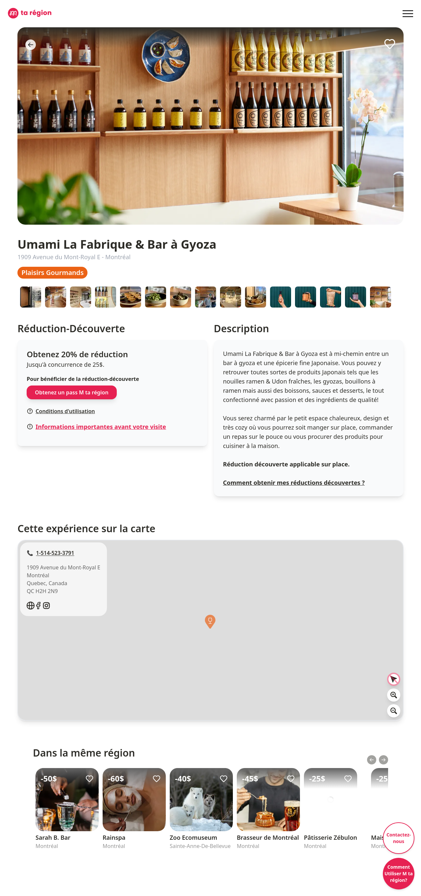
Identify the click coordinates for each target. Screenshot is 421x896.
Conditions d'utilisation (61, 411)
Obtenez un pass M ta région (71, 392)
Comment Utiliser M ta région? (398, 873)
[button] (210, 623)
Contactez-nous (398, 838)
